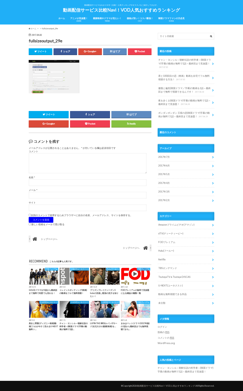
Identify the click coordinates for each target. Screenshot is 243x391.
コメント (33, 151)
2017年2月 (164, 200)
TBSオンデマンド (167, 268)
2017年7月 (164, 156)
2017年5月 (164, 174)
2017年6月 (164, 165)
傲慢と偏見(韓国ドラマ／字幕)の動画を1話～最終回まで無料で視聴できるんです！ (184, 90)
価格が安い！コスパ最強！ (140, 19)
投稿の (163, 332)
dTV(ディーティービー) (170, 233)
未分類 (161, 302)
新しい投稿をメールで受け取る (47, 224)
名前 (32, 177)
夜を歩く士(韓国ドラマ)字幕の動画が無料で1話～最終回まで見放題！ (184, 102)
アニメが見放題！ (79, 19)
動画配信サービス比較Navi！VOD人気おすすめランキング (121, 10)
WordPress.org (166, 343)
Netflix (162, 259)
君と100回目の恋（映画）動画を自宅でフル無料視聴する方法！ (184, 77)
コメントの (166, 337)
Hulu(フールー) (166, 250)
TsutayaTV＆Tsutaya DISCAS (174, 276)
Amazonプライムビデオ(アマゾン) (176, 224)
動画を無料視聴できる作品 (172, 294)
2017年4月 (164, 182)
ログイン (162, 326)
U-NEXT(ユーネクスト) (170, 285)
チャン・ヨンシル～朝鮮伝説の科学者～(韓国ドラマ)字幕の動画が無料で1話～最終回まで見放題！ (184, 63)
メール (33, 190)
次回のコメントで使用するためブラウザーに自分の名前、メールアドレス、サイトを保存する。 (81, 215)
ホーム (61, 18)
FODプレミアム (166, 242)
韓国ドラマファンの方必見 (171, 19)
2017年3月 (164, 191)
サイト (32, 202)
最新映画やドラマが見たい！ (107, 19)
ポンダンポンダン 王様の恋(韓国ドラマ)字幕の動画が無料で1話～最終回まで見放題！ (184, 114)
